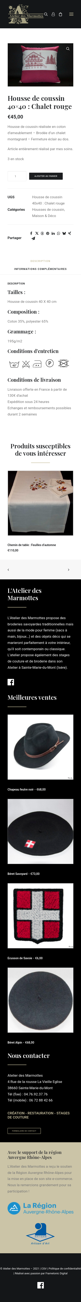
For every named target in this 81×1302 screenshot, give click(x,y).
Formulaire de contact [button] (24, 1131)
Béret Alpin (21, 1042)
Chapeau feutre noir (27, 789)
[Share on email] (33, 238)
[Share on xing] (69, 233)
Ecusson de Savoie (25, 958)
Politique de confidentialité (65, 1268)
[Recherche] (44, 14)
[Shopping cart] (58, 14)
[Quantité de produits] (17, 176)
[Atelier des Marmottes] (26, 14)
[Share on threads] (42, 233)
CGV (44, 1268)
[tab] (40, 270)
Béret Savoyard (23, 873)
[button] (71, 14)
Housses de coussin (48, 209)
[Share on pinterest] (47, 233)
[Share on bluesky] (64, 233)
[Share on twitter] (36, 233)
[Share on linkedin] (53, 233)
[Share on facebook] (31, 233)
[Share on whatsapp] (58, 233)
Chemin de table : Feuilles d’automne (32, 545)
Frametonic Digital (57, 1273)
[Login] (51, 14)
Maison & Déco (44, 216)
